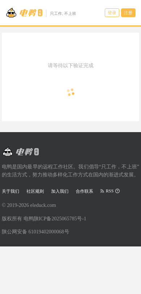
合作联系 (84, 191)
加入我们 (60, 191)
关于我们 (10, 191)
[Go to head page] (40, 13)
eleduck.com (43, 205)
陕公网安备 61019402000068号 (35, 231)
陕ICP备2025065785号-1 (60, 218)
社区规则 (35, 191)
